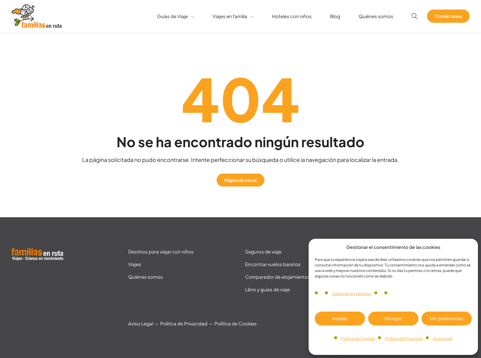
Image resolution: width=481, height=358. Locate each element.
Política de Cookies (358, 338)
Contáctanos (448, 16)
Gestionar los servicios (351, 293)
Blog (335, 16)
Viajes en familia (233, 16)
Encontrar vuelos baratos (273, 264)
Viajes (134, 264)
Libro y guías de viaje (267, 289)
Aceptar (340, 318)
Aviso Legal (442, 338)
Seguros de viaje (263, 251)
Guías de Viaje (175, 16)
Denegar (393, 318)
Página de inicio (240, 180)
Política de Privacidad (404, 338)
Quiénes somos (376, 16)
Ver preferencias (446, 318)
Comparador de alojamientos (277, 277)
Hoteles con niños (292, 16)
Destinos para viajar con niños (161, 251)
